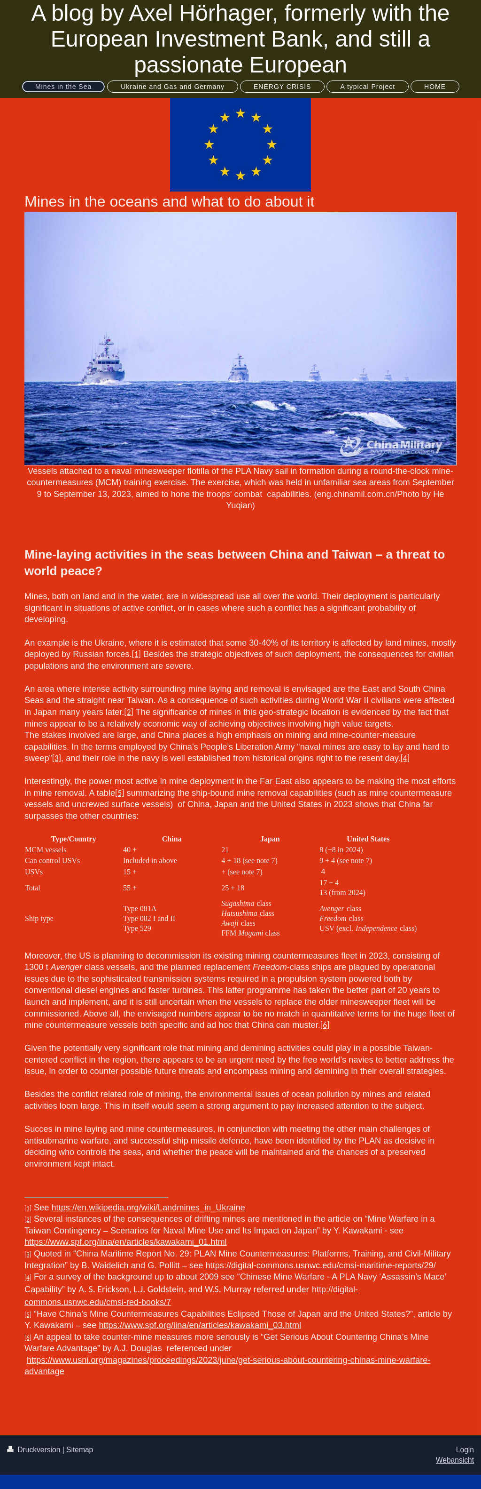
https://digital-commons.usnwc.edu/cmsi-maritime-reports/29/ (321, 1265)
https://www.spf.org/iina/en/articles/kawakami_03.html (200, 1325)
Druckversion (34, 1450)
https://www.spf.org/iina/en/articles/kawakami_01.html (125, 1242)
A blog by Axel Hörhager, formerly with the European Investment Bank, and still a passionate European (240, 38)
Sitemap (79, 1450)
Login (465, 1450)
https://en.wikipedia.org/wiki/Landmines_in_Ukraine (148, 1207)
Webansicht (455, 1460)
